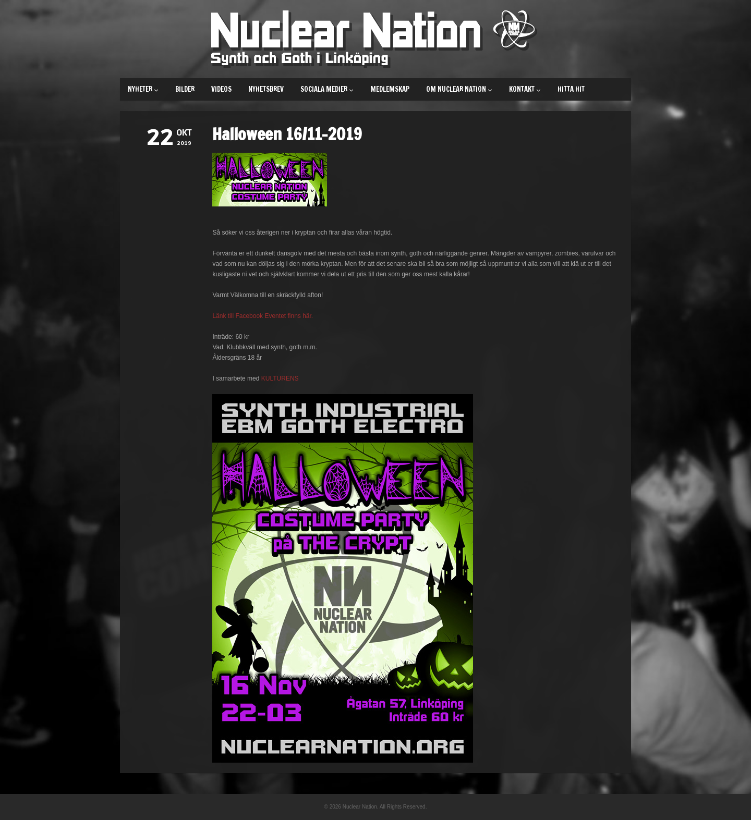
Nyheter (143, 89)
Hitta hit (571, 89)
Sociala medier (327, 89)
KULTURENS (280, 378)
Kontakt (525, 89)
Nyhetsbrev (266, 89)
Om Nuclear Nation (459, 89)
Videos (221, 89)
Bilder (185, 89)
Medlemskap (389, 89)
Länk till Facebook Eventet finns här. (262, 316)
